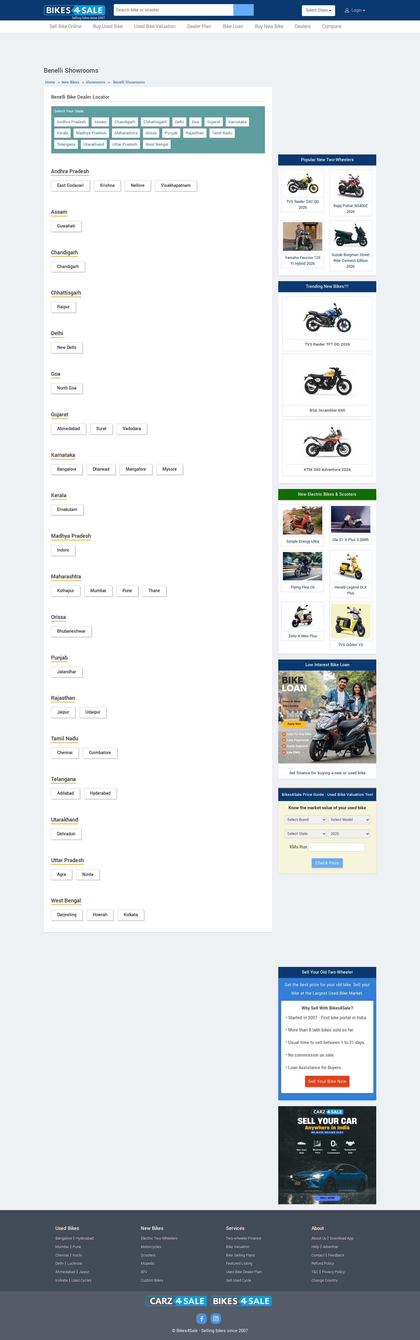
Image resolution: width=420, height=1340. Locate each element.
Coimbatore (100, 753)
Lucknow (74, 1263)
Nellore (138, 185)
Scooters (148, 1255)
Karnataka (237, 122)
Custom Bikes (152, 1280)
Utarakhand (93, 144)
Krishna (107, 185)
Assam (100, 122)
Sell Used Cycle (238, 1280)
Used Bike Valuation (155, 26)
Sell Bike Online (65, 26)
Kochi (77, 1255)
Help (315, 1246)
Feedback (336, 1255)
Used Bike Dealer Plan (244, 1272)
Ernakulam (67, 510)
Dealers (303, 26)
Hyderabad (100, 793)
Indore (63, 550)
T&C (315, 1272)
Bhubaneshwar (71, 631)
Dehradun (66, 834)
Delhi (179, 122)
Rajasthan (195, 133)
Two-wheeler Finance (243, 1238)
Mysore (169, 469)
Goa (195, 122)
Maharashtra (126, 133)
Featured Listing (239, 1263)
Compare (331, 26)
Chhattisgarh (155, 122)
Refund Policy (323, 1263)
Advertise (330, 1246)
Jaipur (63, 712)
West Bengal (157, 144)
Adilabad (65, 793)
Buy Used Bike (108, 26)
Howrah (100, 915)
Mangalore (136, 469)
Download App (342, 1238)
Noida (87, 874)
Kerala (62, 133)
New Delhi (66, 347)
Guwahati (66, 226)
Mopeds (147, 1263)
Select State (318, 10)
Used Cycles (81, 1280)
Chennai (65, 753)
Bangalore (66, 469)
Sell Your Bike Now (327, 1081)
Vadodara (132, 429)
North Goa (66, 388)
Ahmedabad (68, 429)
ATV (144, 1272)
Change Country (324, 1280)
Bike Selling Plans (240, 1255)
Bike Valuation (237, 1246)
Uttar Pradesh (124, 144)
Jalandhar (66, 672)
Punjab (171, 133)
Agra (61, 874)
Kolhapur (65, 591)
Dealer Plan (199, 26)
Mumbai (98, 591)
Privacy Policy (333, 1272)
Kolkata (131, 915)
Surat (101, 429)
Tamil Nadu (222, 133)
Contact (318, 1255)
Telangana (66, 144)
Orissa (151, 133)
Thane (154, 591)
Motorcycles (151, 1246)
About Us (319, 1238)
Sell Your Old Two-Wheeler (327, 972)
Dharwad (101, 469)
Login (355, 10)
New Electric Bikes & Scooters (327, 494)
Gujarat (213, 122)
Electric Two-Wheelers (159, 1238)
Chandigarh (125, 122)
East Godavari (70, 185)
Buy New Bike (269, 26)
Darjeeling (66, 915)
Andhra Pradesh (71, 122)
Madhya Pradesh (91, 133)
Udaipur (92, 712)
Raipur (63, 307)
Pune (127, 591)
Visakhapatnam (176, 185)
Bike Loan (233, 26)
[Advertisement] (210, 49)
